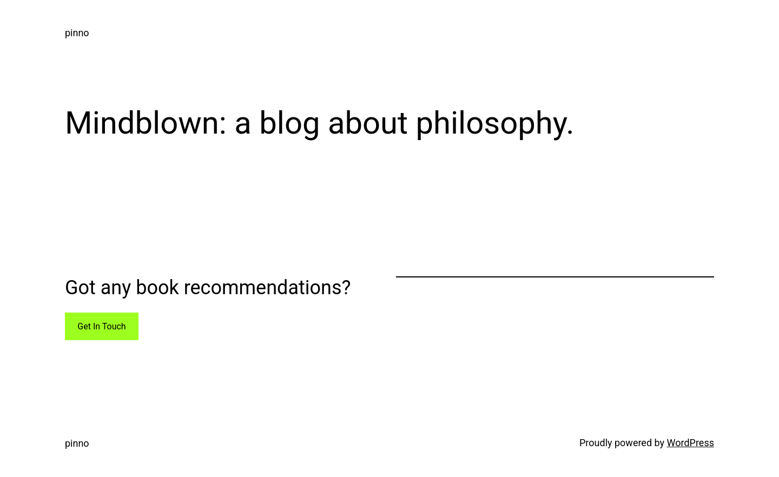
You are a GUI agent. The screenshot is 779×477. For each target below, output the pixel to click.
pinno (77, 32)
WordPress (690, 442)
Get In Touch (101, 326)
